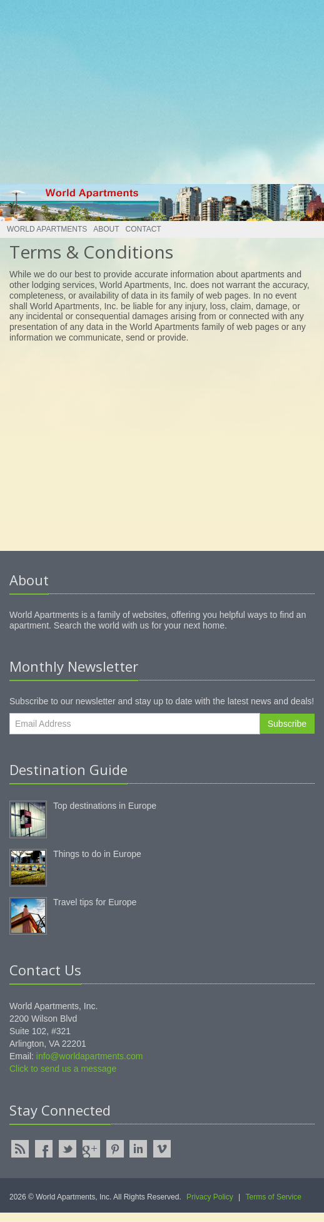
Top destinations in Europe (104, 806)
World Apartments (47, 229)
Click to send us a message (62, 1069)
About (106, 229)
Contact (143, 229)
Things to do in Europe (97, 854)
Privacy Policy (209, 1197)
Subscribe (287, 724)
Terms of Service (273, 1197)
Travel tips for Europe (94, 902)
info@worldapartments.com (89, 1056)
